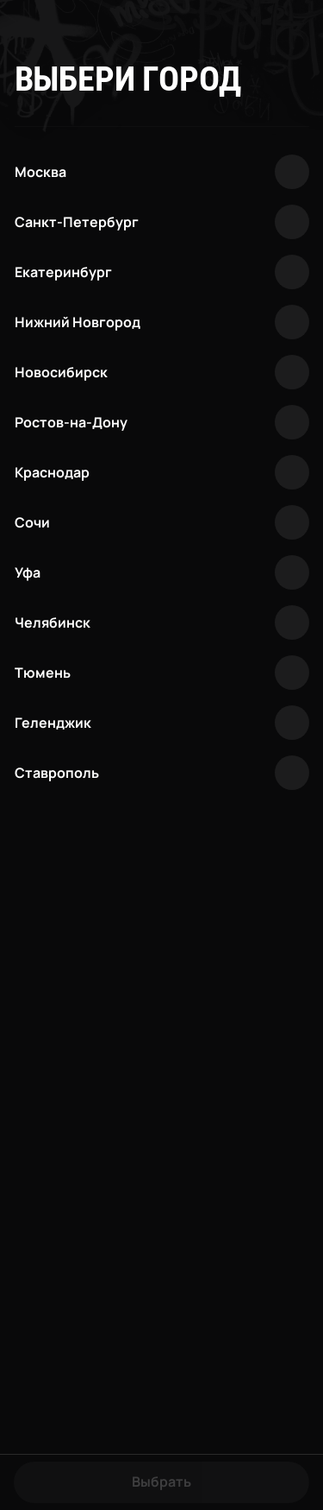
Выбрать (161, 1481)
